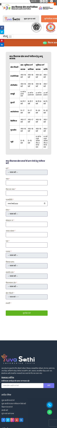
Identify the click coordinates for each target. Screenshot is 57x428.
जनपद (8, 251)
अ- (41, 1)
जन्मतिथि (10, 200)
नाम (8, 179)
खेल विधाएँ (10, 293)
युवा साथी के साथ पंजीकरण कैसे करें (13, 404)
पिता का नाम (11, 189)
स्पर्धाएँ (8, 303)
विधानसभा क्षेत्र (11, 283)
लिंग (8, 210)
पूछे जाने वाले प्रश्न (7, 414)
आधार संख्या (10, 231)
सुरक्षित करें (27, 313)
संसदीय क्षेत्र (10, 272)
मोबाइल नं (10, 220)
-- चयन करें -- (12, 297)
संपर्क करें (4, 410)
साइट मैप (33, 1)
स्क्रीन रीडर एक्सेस (22, 1)
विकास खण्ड (10, 262)
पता (8, 241)
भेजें (48, 385)
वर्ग (7, 168)
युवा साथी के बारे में (7, 400)
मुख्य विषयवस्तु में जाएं (8, 1)
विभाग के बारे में (6, 407)
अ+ (47, 1)
